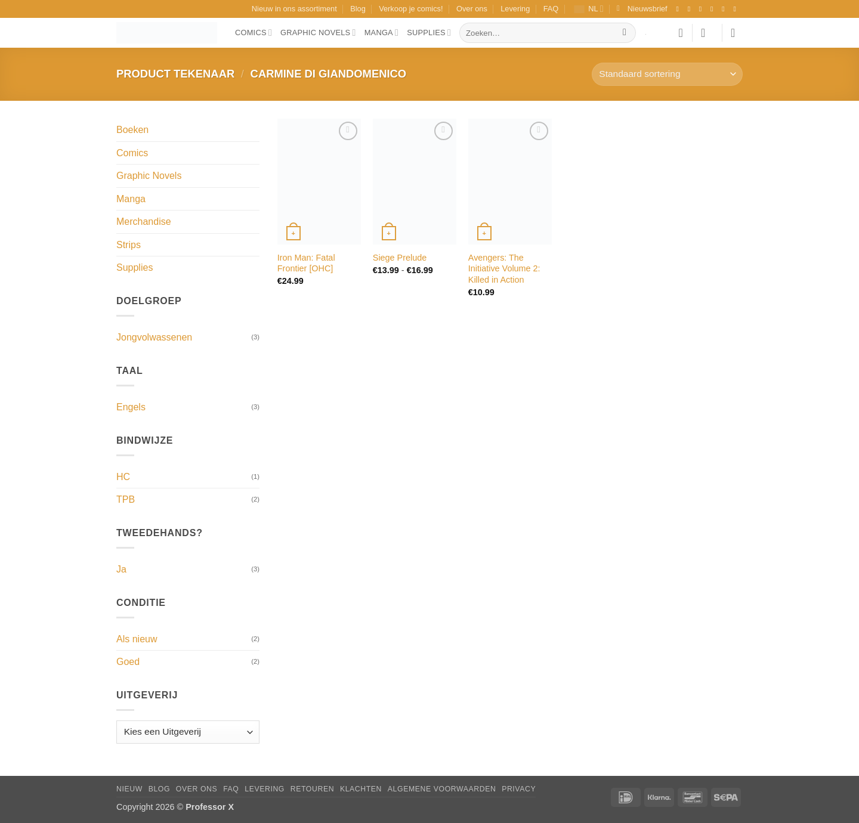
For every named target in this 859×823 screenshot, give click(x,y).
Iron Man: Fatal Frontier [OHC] (306, 263)
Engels (131, 407)
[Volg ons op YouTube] (736, 9)
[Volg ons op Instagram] (691, 9)
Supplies (429, 32)
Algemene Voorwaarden (442, 789)
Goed (128, 662)
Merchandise (143, 221)
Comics (253, 32)
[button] (642, 9)
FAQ (551, 8)
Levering (515, 8)
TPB (125, 499)
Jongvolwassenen (154, 337)
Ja (121, 569)
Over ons (471, 8)
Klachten (361, 789)
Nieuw (129, 789)
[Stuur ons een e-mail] (725, 9)
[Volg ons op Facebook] (679, 9)
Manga (381, 32)
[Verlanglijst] (680, 33)
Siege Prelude (400, 257)
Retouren (312, 789)
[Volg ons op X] (714, 9)
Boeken (132, 130)
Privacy (519, 789)
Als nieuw (136, 639)
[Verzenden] (625, 33)
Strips (128, 245)
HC (123, 477)
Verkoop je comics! (411, 8)
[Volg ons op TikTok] (702, 9)
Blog (358, 8)
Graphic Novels (318, 32)
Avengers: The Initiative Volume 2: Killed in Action (504, 268)
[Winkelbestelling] (667, 74)
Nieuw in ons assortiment (294, 8)
